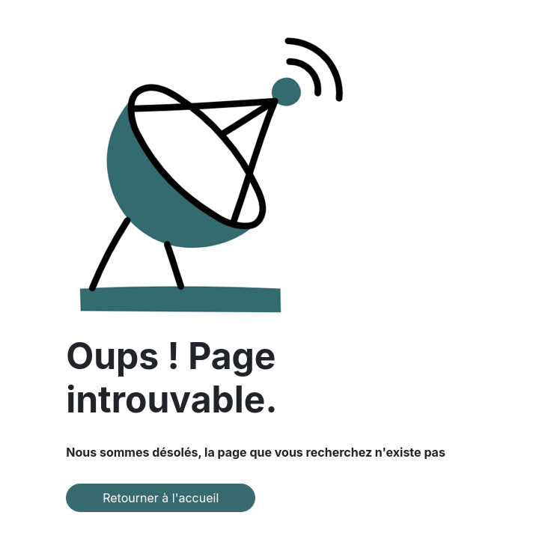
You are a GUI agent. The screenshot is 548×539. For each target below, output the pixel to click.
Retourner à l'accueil (161, 497)
